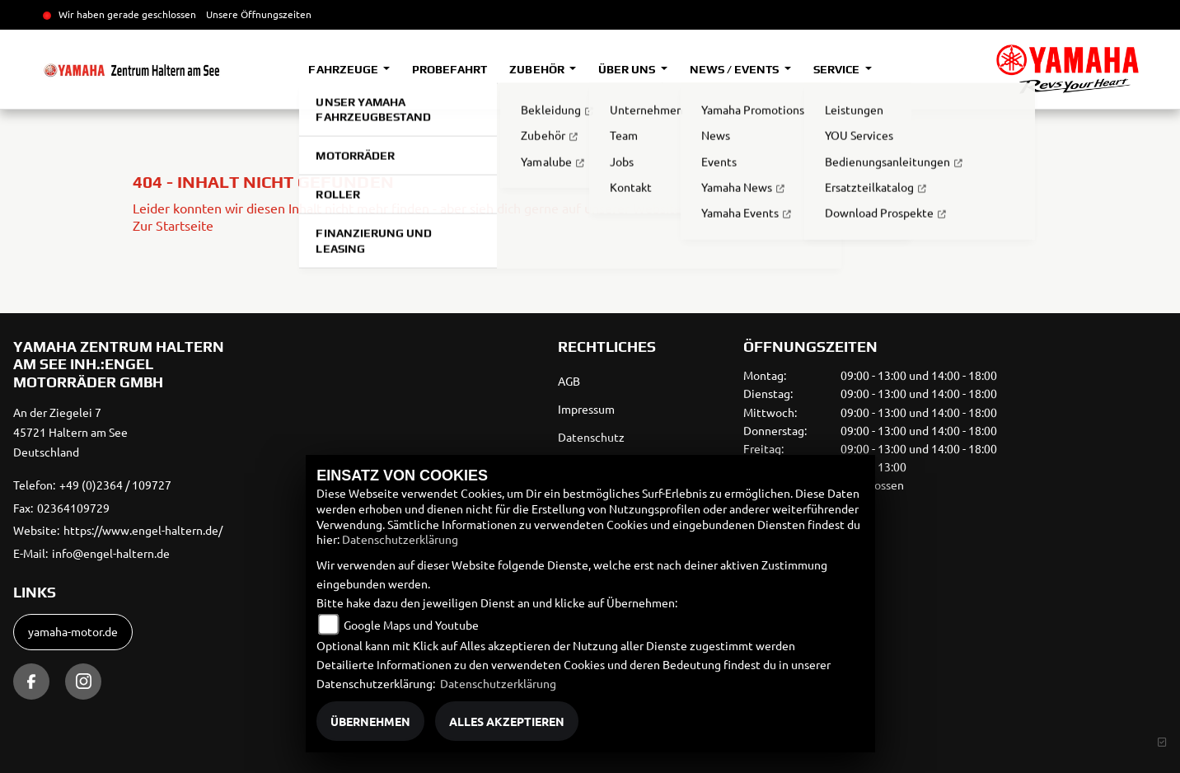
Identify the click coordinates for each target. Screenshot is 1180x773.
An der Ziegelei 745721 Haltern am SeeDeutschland (70, 432)
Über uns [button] (628, 69)
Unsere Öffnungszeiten (258, 14)
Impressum (586, 408)
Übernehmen (370, 721)
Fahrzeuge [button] (344, 69)
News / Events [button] (735, 69)
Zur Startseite (173, 225)
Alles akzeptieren (506, 721)
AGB (569, 380)
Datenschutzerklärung (400, 539)
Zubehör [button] (537, 69)
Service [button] (837, 69)
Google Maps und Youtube (411, 624)
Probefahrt (449, 69)
